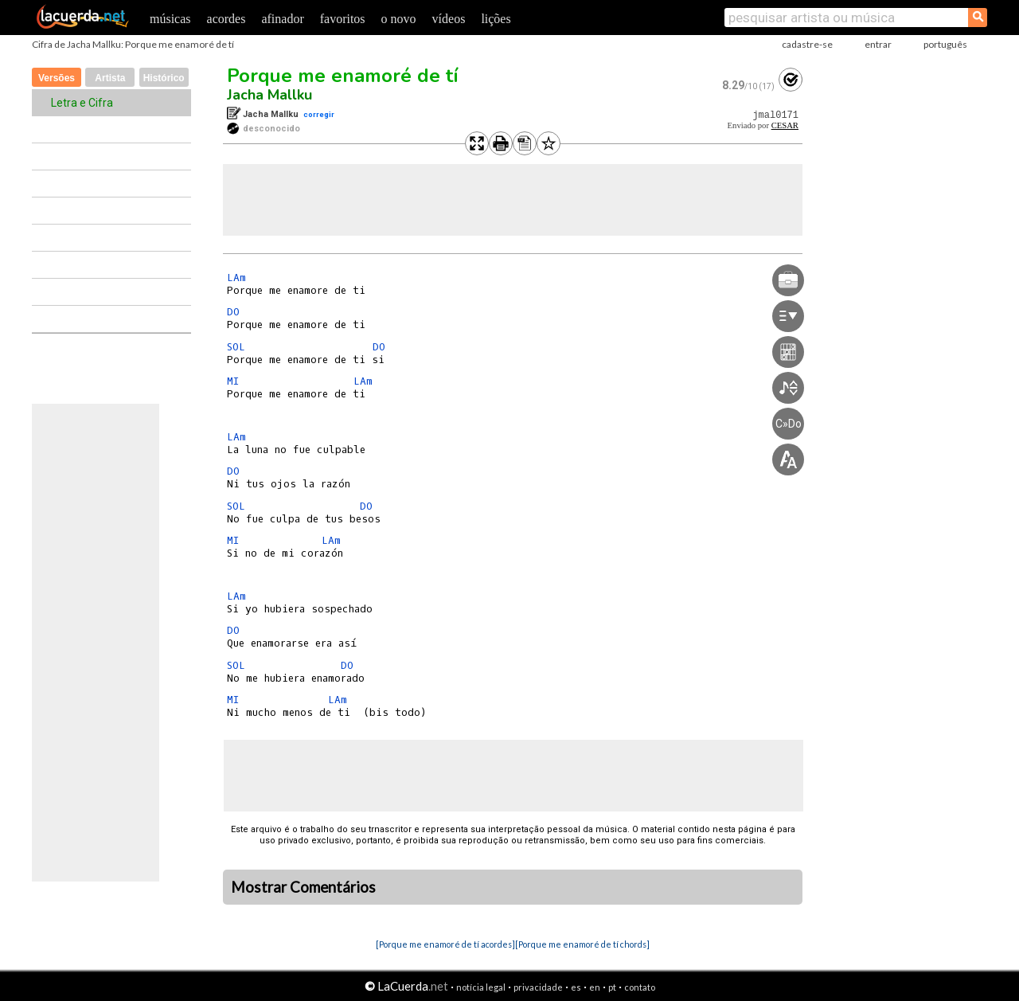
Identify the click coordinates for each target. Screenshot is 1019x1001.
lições (495, 18)
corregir (318, 114)
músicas (170, 18)
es (576, 987)
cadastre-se (807, 44)
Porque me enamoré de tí (343, 75)
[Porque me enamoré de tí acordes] (445, 944)
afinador (282, 18)
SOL (236, 347)
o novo (398, 18)
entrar (878, 44)
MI (233, 381)
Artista (110, 78)
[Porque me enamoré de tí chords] (582, 944)
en (594, 987)
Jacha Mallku (269, 94)
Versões (56, 78)
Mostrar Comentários (303, 887)
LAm (236, 277)
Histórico (164, 78)
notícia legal (481, 987)
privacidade (538, 987)
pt (612, 987)
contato (639, 987)
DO (233, 312)
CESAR (784, 125)
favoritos (342, 18)
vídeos (449, 18)
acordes (226, 18)
